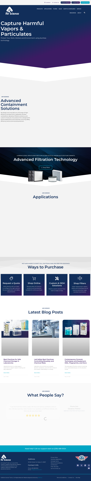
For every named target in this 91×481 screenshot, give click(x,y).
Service (79, 8)
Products (40, 8)
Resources (73, 12)
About (79, 12)
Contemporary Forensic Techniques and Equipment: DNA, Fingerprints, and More (76, 361)
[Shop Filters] (79, 278)
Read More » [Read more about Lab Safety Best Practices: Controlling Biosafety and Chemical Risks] (37, 372)
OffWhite (40, 477)
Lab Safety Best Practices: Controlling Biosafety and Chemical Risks (44, 361)
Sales (60, 8)
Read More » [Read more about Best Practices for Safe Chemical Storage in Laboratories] (7, 372)
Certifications (54, 464)
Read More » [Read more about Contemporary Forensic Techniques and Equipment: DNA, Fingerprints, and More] (68, 372)
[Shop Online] (34, 278)
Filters (55, 8)
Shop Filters (80, 283)
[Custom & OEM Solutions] (57, 278)
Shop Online (34, 283)
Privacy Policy (54, 457)
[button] (84, 12)
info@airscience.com (36, 469)
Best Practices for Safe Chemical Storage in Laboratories (12, 361)
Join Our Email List (55, 468)
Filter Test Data (54, 466)
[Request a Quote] (11, 278)
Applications (48, 8)
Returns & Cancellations (57, 463)
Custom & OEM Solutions (57, 284)
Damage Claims (55, 461)
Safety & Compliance (69, 8)
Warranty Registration (56, 459)
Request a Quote (11, 283)
